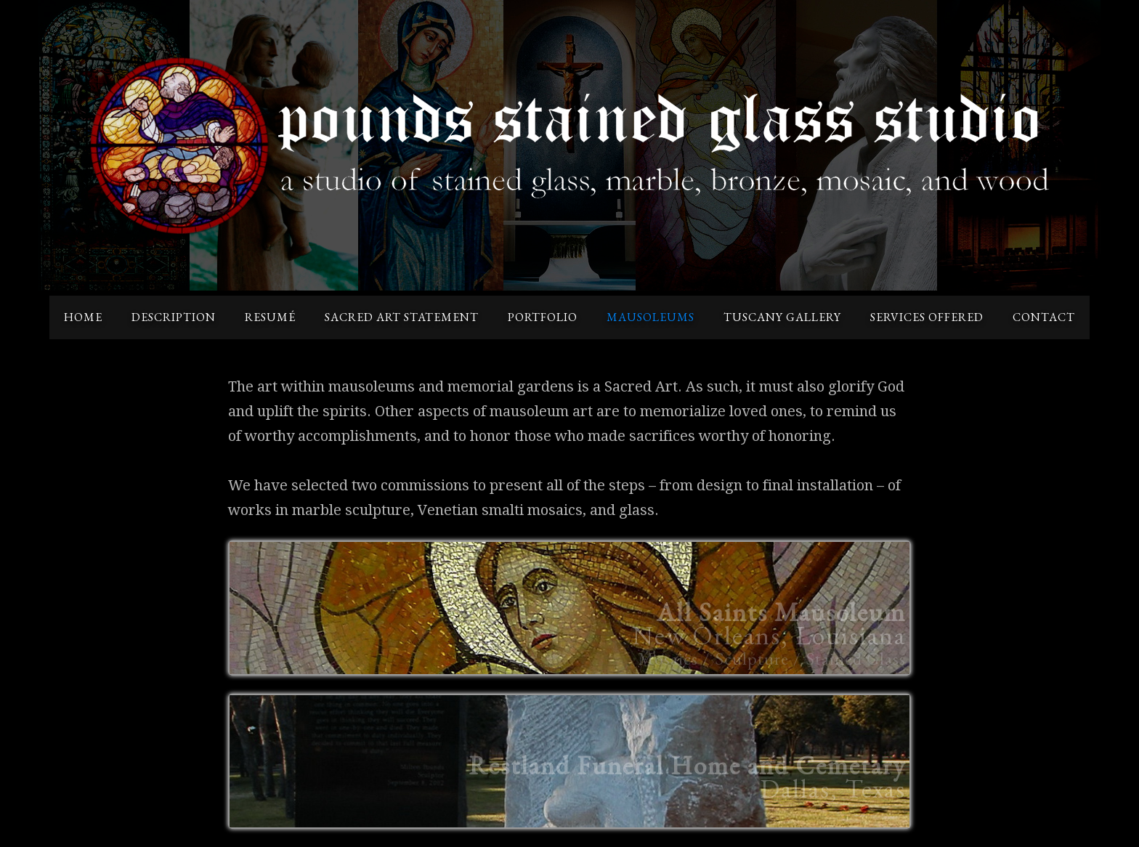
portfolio (542, 317)
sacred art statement (402, 317)
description (173, 317)
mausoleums (650, 317)
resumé (270, 317)
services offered (927, 317)
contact (1044, 317)
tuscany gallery (782, 317)
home (83, 317)
